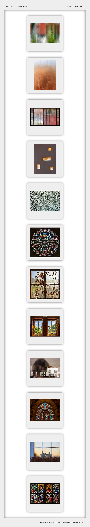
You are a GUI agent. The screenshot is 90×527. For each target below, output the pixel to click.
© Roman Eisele (52, 522)
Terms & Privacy (79, 6)
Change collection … (22, 6)
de (67, 6)
